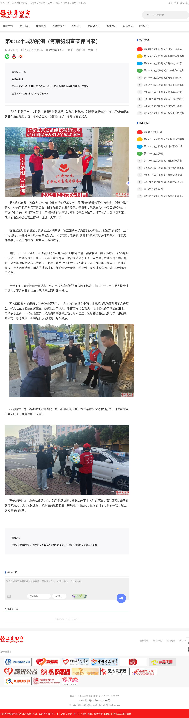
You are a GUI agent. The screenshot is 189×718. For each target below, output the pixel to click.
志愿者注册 (94, 26)
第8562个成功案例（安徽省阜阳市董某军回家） (159, 92)
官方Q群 (171, 640)
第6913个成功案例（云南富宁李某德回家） (159, 175)
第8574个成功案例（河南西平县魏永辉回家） (160, 85)
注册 (170, 3)
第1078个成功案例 (150, 189)
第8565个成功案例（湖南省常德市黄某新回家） (159, 78)
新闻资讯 (112, 26)
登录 (176, 3)
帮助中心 (183, 640)
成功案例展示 (56, 50)
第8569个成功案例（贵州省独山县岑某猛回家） (159, 106)
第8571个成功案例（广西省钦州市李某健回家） (159, 64)
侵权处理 (144, 640)
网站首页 (8, 26)
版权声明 (157, 640)
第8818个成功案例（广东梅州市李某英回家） (160, 139)
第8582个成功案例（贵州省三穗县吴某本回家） (159, 49)
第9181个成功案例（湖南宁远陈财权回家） (160, 99)
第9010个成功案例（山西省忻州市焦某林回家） (160, 113)
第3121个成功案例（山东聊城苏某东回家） (160, 182)
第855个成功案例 (149, 132)
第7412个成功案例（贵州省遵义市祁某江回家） (159, 147)
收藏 (90, 50)
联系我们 (184, 3)
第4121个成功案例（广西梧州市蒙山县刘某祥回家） (159, 161)
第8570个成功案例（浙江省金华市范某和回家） (160, 71)
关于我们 (26, 26)
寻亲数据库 (58, 26)
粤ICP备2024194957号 (99, 700)
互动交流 (129, 26)
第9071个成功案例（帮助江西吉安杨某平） (160, 56)
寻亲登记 (76, 26)
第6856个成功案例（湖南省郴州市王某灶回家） (160, 168)
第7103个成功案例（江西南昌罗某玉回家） (160, 196)
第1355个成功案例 (150, 154)
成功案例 (42, 26)
